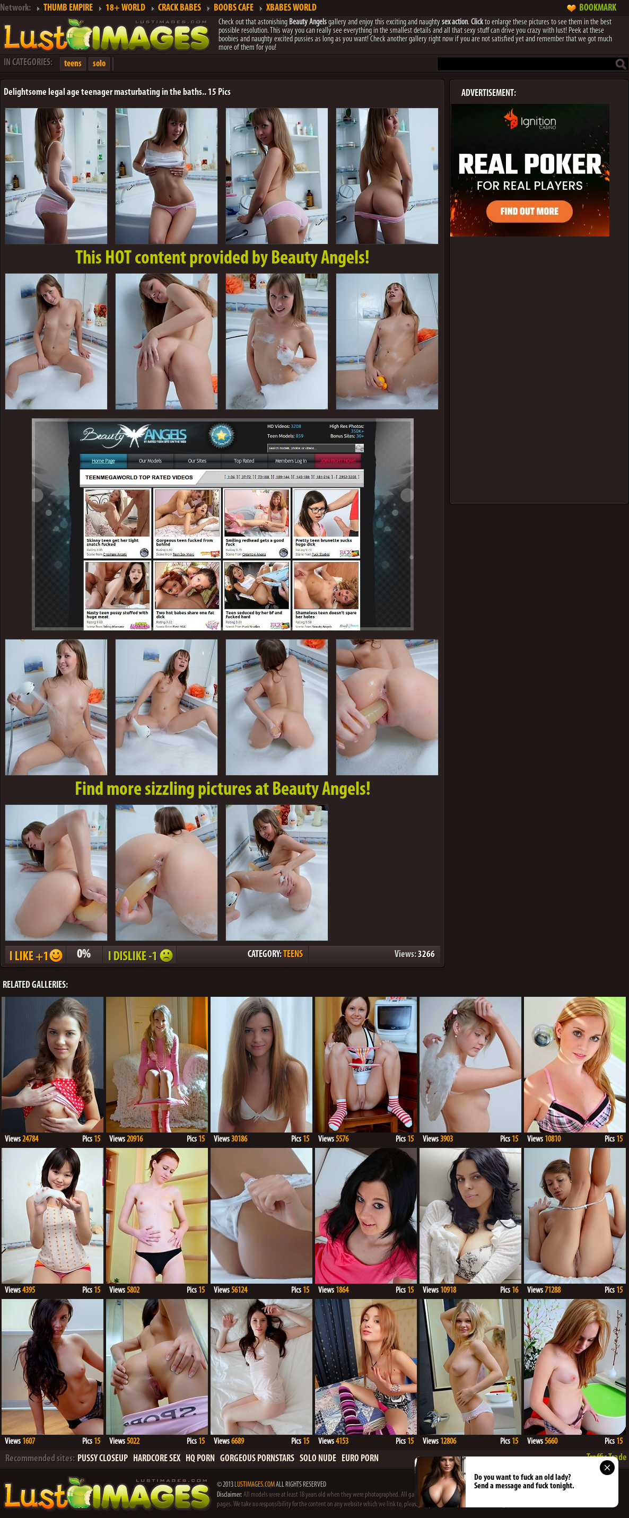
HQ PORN (200, 1459)
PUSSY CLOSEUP (102, 1459)
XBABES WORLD (291, 8)
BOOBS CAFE (234, 8)
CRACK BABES (179, 8)
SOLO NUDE (318, 1459)
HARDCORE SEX (156, 1459)
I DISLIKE (139, 954)
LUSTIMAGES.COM (254, 1485)
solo (99, 63)
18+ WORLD (125, 8)
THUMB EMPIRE (68, 8)
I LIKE (35, 954)
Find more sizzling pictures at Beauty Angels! (223, 790)
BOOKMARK (597, 8)
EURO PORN (360, 1459)
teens (73, 63)
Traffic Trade (607, 1458)
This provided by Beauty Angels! (222, 258)
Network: (15, 8)
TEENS (293, 955)
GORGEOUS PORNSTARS (257, 1459)
